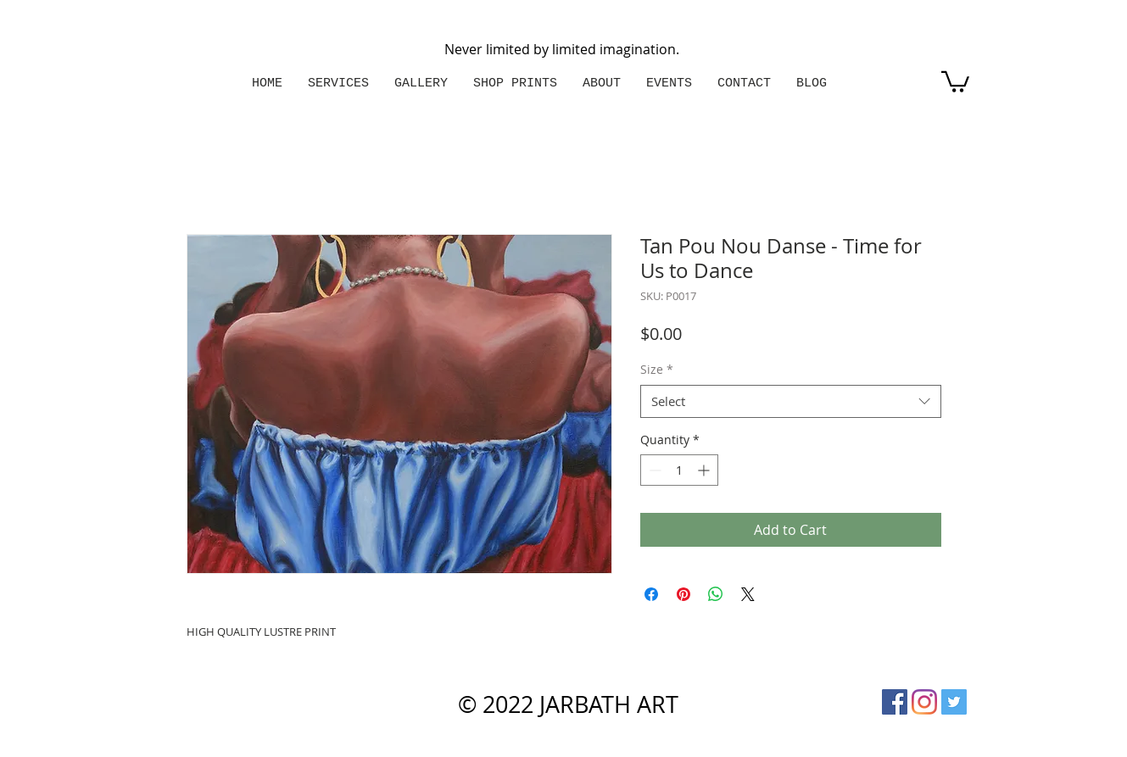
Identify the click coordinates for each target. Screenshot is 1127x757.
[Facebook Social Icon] (894, 702)
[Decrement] (653, 470)
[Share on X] (748, 594)
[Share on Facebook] (651, 594)
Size (656, 369)
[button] (955, 80)
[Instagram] (924, 702)
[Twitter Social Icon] (954, 702)
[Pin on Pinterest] (683, 594)
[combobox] (790, 401)
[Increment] (705, 470)
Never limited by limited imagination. (561, 49)
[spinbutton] (679, 470)
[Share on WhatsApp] (716, 594)
